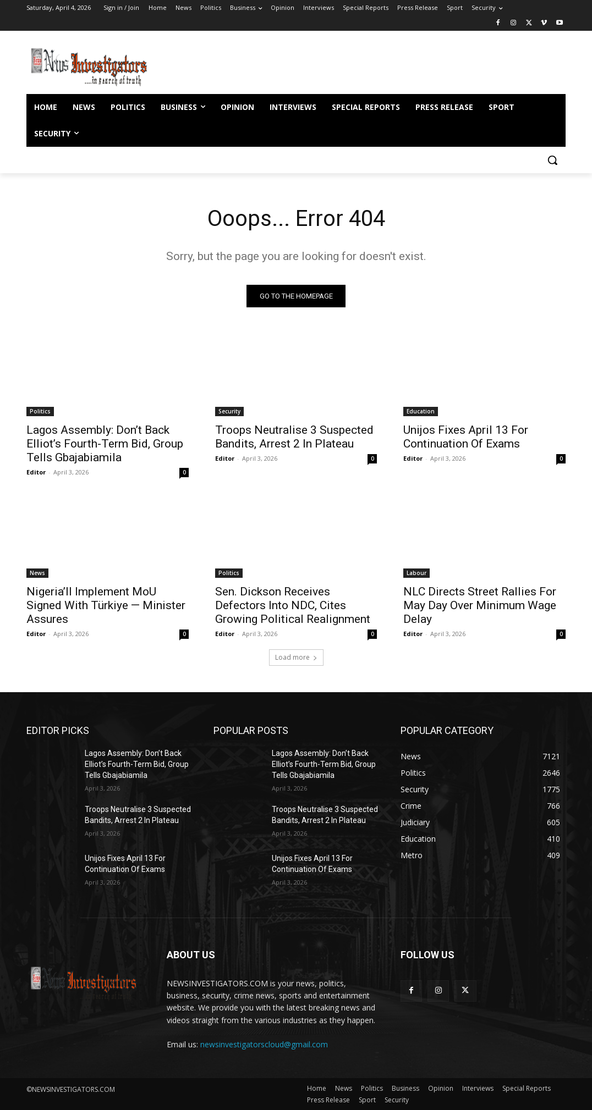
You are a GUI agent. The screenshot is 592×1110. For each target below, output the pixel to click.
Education (421, 411)
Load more (296, 657)
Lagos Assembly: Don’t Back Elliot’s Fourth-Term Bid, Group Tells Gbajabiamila (104, 443)
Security (229, 411)
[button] (552, 160)
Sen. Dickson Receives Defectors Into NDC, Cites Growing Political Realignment (292, 604)
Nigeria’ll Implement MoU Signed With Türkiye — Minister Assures (105, 604)
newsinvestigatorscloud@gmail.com (264, 1044)
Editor (36, 471)
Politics (40, 411)
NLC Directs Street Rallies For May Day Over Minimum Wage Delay (479, 604)
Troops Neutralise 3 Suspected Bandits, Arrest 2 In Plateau (294, 436)
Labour (416, 572)
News (37, 572)
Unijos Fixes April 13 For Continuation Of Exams (465, 436)
